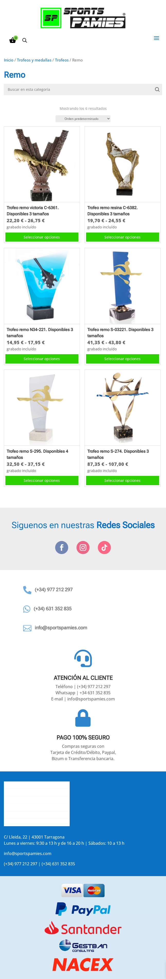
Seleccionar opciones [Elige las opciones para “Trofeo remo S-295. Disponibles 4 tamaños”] (42, 480)
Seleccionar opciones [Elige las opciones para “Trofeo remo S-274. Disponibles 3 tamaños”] (122, 480)
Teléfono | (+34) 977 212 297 (83, 686)
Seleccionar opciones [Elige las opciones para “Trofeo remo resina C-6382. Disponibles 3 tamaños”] (122, 237)
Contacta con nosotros (26, 800)
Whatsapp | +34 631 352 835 (83, 693)
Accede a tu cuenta (22, 822)
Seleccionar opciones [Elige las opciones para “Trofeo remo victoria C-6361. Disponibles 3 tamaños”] (42, 237)
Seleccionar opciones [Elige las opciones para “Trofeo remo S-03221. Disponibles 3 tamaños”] (122, 358)
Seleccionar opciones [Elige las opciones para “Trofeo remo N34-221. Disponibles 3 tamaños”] (42, 358)
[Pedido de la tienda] (83, 118)
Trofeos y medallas (34, 60)
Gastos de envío (19, 792)
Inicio (8, 60)
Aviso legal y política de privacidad (37, 815)
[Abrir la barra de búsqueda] (24, 40)
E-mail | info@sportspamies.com (83, 699)
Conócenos (15, 785)
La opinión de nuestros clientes (34, 807)
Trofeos (62, 60)
